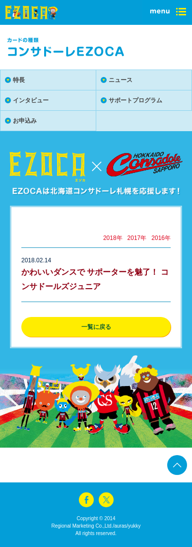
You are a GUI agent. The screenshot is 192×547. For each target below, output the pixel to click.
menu (167, 12)
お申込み (25, 120)
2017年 (137, 237)
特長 (19, 80)
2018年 (113, 237)
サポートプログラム (135, 100)
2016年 (161, 237)
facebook (86, 499)
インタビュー (31, 100)
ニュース (120, 80)
